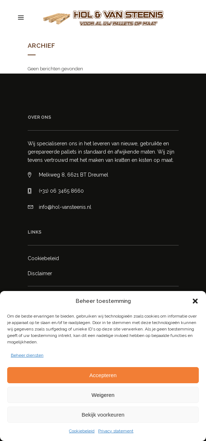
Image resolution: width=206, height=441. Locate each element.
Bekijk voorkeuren (103, 415)
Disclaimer (40, 273)
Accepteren (103, 375)
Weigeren (103, 395)
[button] (195, 301)
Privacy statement (115, 430)
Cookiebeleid (82, 430)
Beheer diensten (27, 355)
